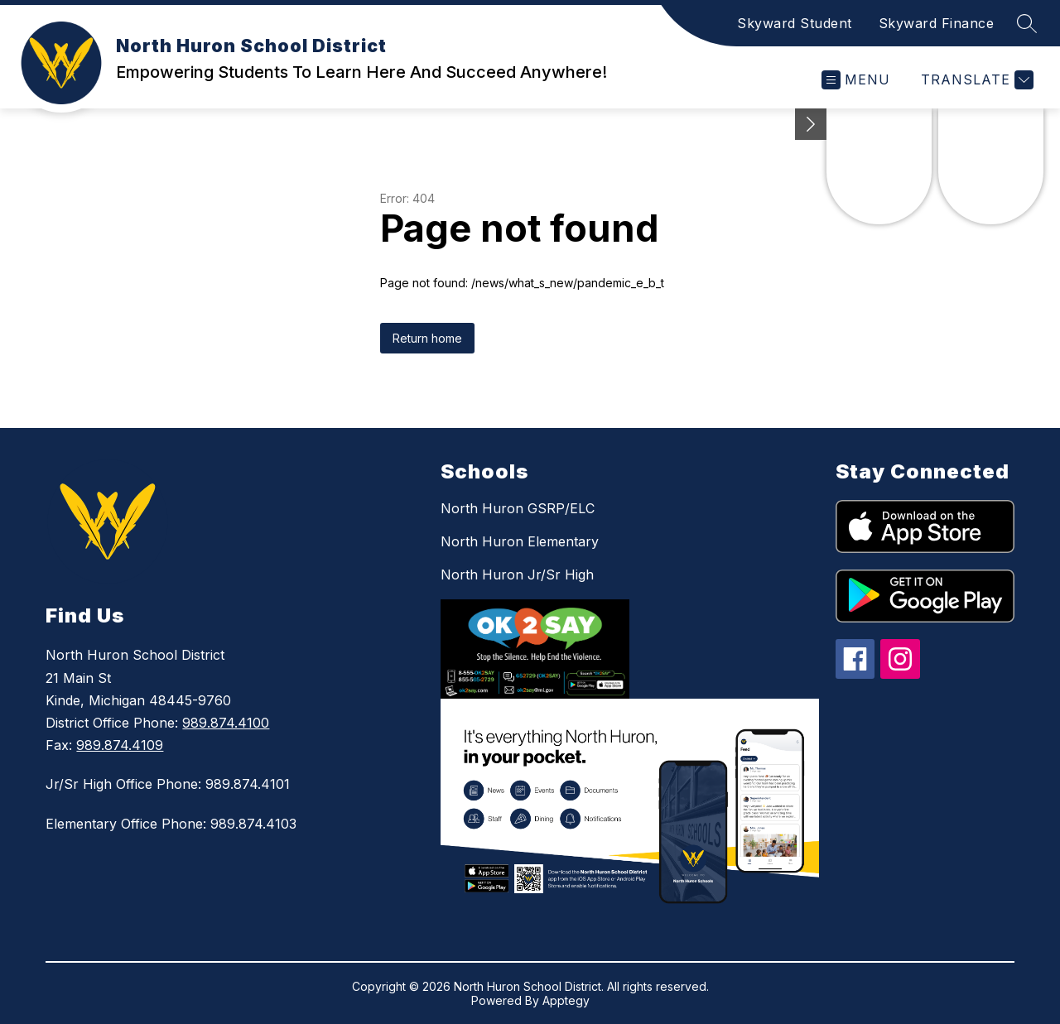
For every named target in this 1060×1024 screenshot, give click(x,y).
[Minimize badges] (810, 124)
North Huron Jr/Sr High (517, 574)
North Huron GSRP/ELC (518, 508)
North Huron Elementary (520, 541)
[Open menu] (856, 80)
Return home (427, 338)
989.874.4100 (225, 722)
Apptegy (566, 1000)
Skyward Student (794, 23)
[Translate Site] (975, 80)
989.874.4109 (119, 745)
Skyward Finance (937, 23)
